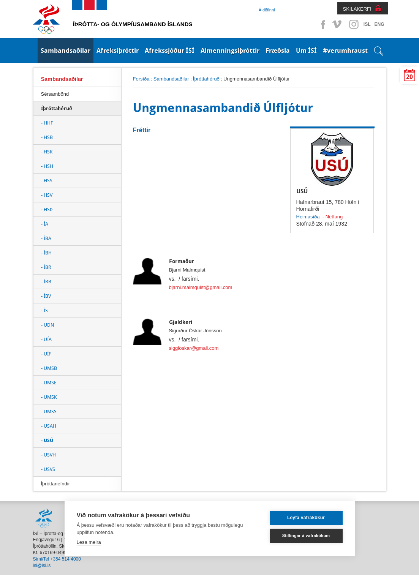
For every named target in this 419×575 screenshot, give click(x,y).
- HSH (47, 166)
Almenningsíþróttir (230, 50)
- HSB (47, 137)
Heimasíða (308, 217)
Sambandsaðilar (65, 50)
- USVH (48, 455)
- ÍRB (46, 281)
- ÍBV (46, 296)
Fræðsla (278, 50)
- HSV (46, 195)
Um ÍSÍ (306, 50)
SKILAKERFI (357, 9)
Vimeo (338, 24)
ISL (367, 24)
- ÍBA (46, 238)
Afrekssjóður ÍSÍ (169, 50)
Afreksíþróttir (117, 50)
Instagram (354, 24)
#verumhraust (345, 50)
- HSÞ (46, 209)
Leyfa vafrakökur (306, 517)
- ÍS (44, 310)
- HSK (47, 152)
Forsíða (141, 79)
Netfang (334, 217)
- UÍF (46, 354)
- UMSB (49, 368)
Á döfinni (267, 10)
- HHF (47, 123)
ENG (379, 24)
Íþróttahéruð (206, 79)
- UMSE (49, 382)
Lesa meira (89, 542)
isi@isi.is (42, 565)
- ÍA (44, 224)
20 (409, 77)
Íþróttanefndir (55, 484)
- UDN (47, 325)
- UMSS (49, 411)
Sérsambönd (55, 94)
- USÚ (47, 440)
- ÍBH (46, 253)
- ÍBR (46, 267)
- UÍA (46, 339)
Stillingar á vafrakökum (306, 535)
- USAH (48, 426)
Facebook (322, 24)
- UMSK (49, 397)
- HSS (46, 180)
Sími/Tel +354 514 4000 (57, 559)
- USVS (48, 469)
